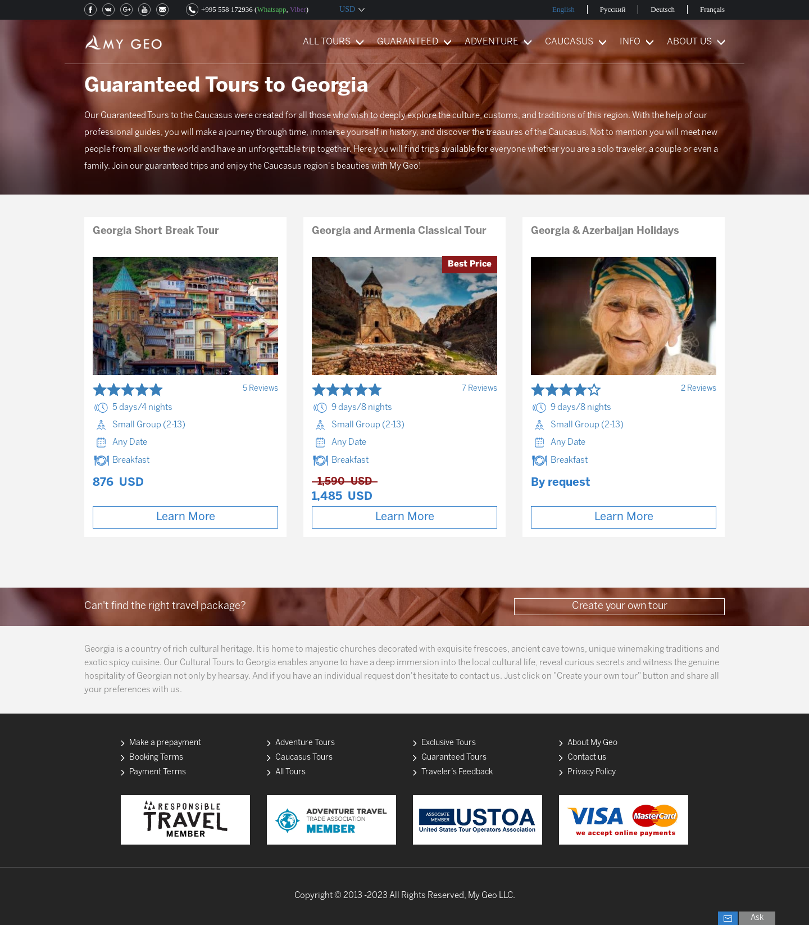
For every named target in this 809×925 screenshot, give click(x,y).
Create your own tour (619, 606)
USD (347, 9)
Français (712, 9)
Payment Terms (157, 772)
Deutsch (663, 9)
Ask (757, 918)
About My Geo (592, 743)
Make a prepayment (165, 743)
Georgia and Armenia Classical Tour (399, 231)
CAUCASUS (569, 42)
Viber (298, 9)
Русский (613, 9)
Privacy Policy (591, 772)
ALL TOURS (327, 42)
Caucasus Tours (304, 757)
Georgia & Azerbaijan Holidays (605, 231)
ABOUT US (689, 42)
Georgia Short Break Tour (156, 231)
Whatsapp (271, 9)
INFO (630, 42)
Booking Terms (156, 757)
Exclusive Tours (448, 743)
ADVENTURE (492, 42)
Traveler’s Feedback (457, 772)
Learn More (185, 517)
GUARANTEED (407, 42)
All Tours (290, 772)
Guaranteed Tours (454, 757)
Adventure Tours (305, 743)
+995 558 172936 (227, 9)
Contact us (586, 757)
